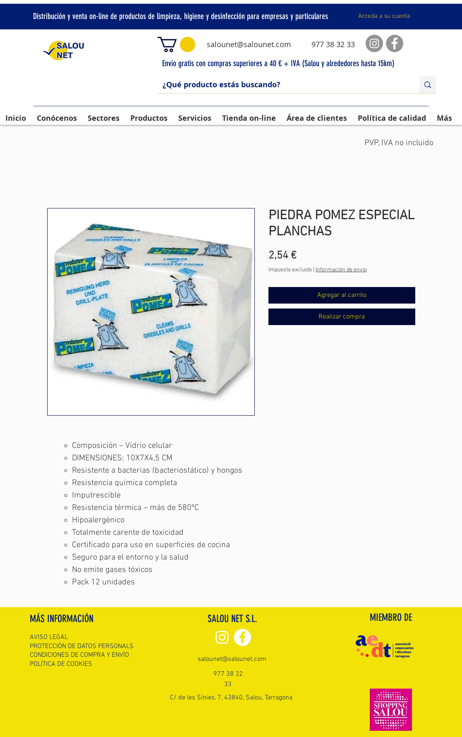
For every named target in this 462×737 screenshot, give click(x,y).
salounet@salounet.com (249, 44)
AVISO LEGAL (49, 637)
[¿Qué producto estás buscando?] (282, 84)
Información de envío (341, 269)
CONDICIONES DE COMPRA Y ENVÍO (79, 655)
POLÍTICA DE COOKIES (61, 664)
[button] (176, 44)
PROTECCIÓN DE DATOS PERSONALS (82, 646)
